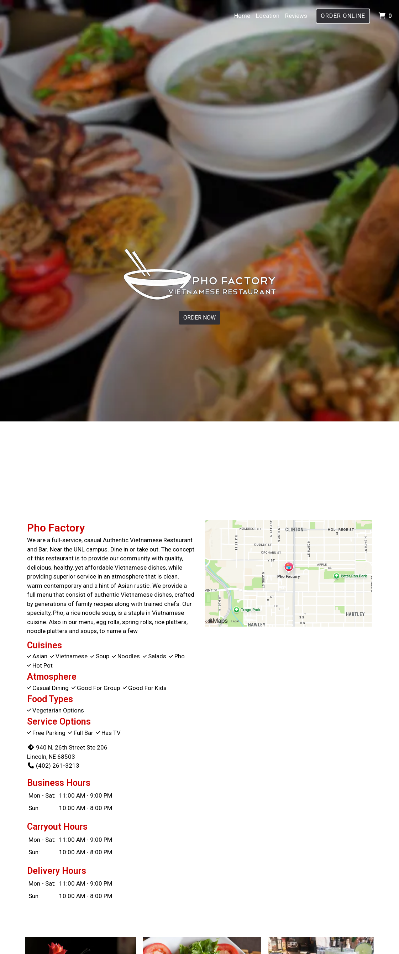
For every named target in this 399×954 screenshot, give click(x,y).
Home (242, 15)
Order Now (199, 317)
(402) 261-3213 (53, 765)
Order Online (343, 15)
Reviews (296, 15)
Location (267, 15)
